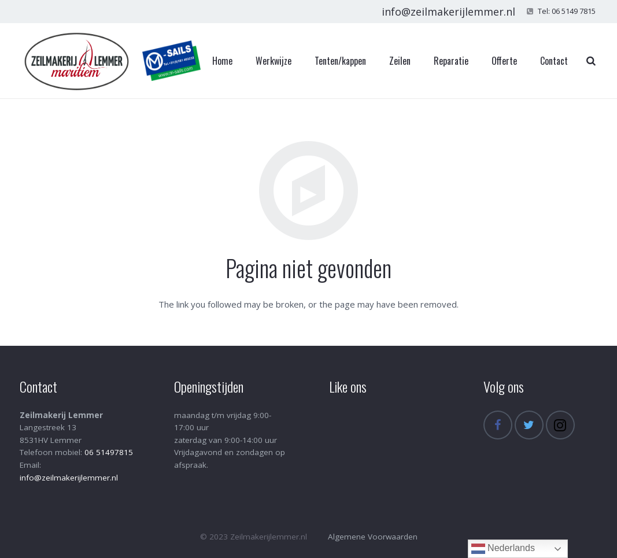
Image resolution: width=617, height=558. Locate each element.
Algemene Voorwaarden (373, 536)
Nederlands (503, 549)
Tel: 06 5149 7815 (567, 11)
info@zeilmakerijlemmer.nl (448, 12)
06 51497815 (108, 452)
